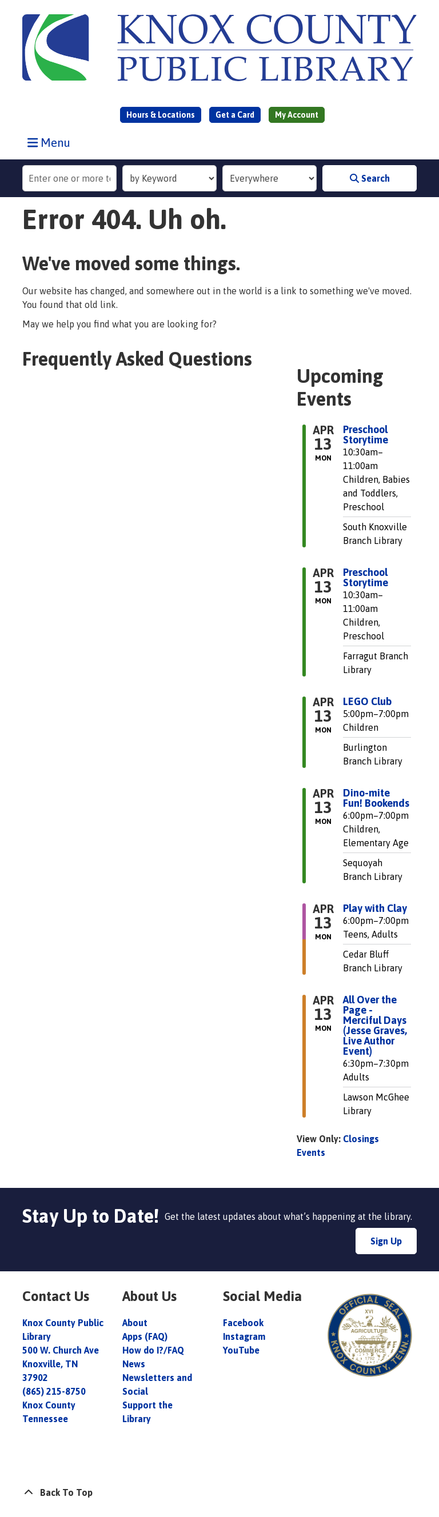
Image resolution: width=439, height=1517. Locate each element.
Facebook (243, 1323)
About (136, 1323)
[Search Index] (169, 178)
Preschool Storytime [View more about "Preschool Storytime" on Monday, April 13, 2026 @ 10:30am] (365, 435)
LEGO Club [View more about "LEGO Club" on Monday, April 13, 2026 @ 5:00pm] (367, 702)
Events (311, 1152)
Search (370, 178)
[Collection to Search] (269, 178)
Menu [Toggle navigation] (51, 142)
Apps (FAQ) (144, 1336)
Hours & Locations (160, 114)
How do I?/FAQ (153, 1350)
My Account (296, 114)
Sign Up (386, 1241)
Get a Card (234, 114)
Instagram (244, 1336)
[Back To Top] (219, 1492)
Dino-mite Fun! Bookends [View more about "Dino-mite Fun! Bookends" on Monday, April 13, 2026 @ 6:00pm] (376, 798)
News (133, 1364)
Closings (361, 1139)
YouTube (241, 1350)
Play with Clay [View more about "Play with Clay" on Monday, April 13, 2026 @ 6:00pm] (375, 908)
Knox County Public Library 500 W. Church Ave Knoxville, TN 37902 (62, 1350)
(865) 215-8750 (54, 1391)
